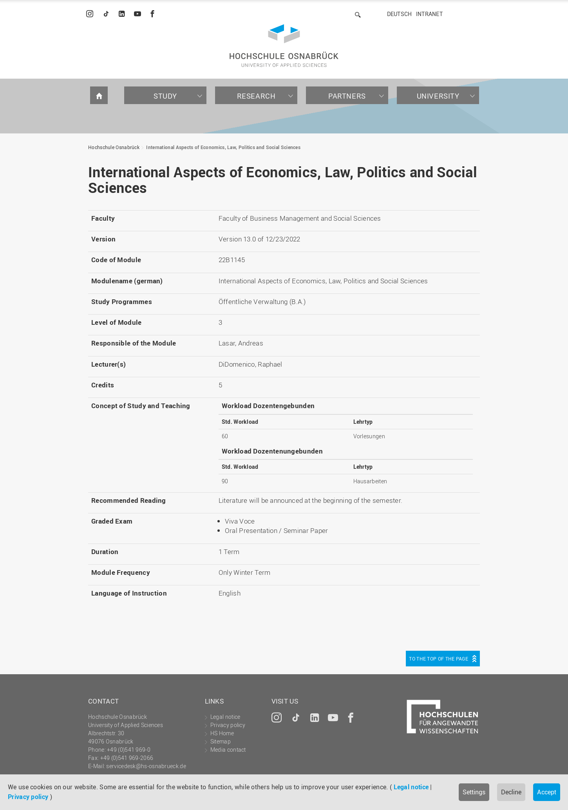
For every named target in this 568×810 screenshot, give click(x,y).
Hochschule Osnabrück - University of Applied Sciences (284, 45)
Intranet (429, 14)
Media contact (228, 749)
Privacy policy (28, 796)
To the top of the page (438, 658)
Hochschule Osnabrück (113, 147)
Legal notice (411, 787)
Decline (511, 792)
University (438, 96)
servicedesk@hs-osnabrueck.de (146, 766)
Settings (474, 792)
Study (165, 96)
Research (256, 96)
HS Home (222, 733)
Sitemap (220, 741)
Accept (546, 792)
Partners (347, 96)
